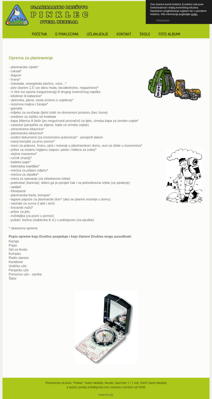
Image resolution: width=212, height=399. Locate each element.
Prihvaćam (162, 20)
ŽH (111, 395)
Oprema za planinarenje (31, 58)
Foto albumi (169, 34)
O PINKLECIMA (66, 34)
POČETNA (39, 34)
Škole (145, 34)
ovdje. (194, 14)
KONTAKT (123, 34)
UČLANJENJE (97, 34)
